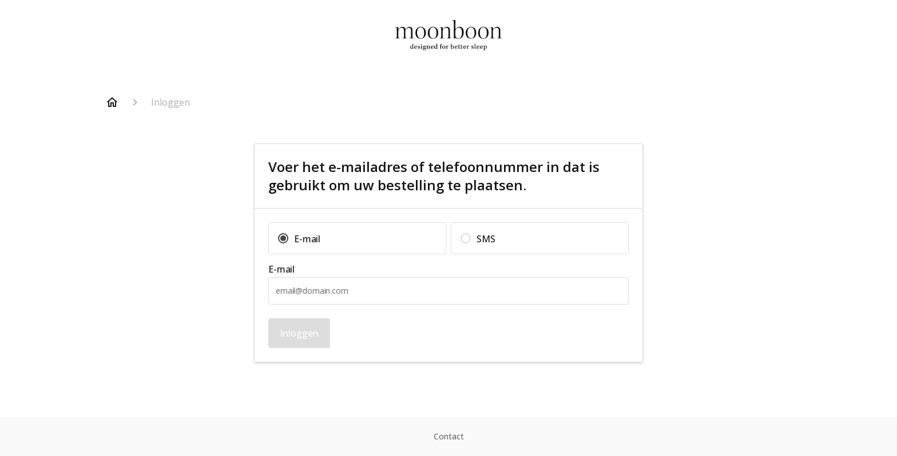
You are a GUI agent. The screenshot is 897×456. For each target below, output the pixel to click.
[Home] (112, 102)
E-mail (281, 269)
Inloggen (299, 333)
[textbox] (448, 291)
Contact (449, 436)
